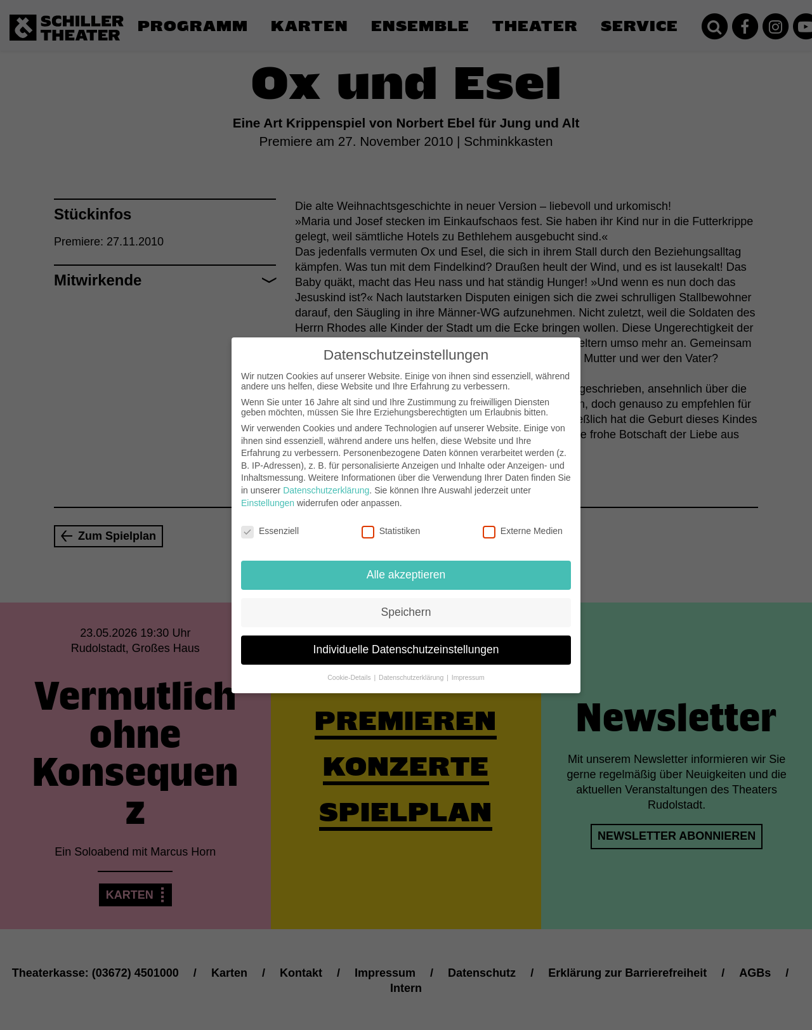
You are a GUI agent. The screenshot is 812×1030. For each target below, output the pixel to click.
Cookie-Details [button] (349, 670)
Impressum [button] (468, 670)
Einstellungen (267, 495)
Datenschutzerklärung (326, 483)
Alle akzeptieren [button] (406, 567)
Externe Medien (523, 524)
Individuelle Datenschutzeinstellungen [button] (406, 642)
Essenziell (270, 524)
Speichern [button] (406, 605)
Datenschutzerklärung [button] (412, 670)
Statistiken (391, 524)
